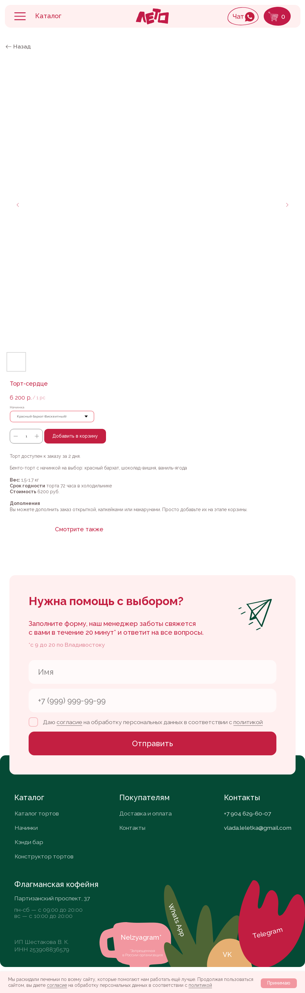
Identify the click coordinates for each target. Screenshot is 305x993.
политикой (200, 985)
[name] (152, 672)
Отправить (152, 743)
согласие (57, 985)
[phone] (152, 700)
